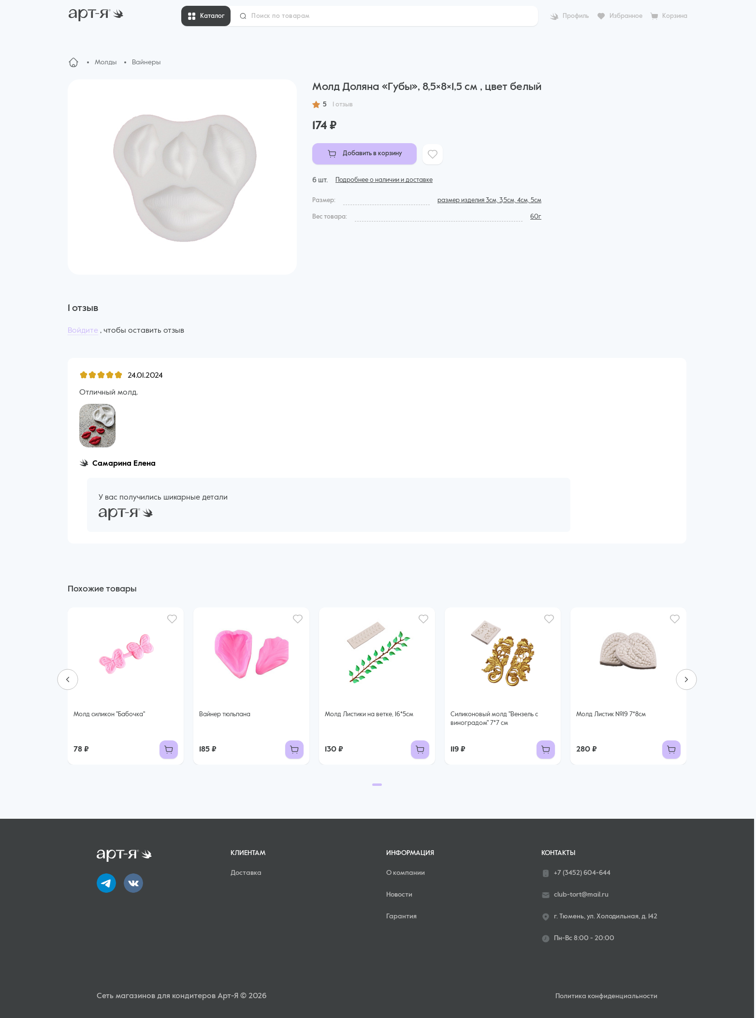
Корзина (674, 16)
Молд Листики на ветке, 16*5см (369, 714)
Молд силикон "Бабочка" (109, 714)
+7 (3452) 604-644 (576, 873)
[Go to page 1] (377, 784)
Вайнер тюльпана (224, 714)
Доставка (246, 873)
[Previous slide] (67, 679)
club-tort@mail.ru (575, 895)
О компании (405, 873)
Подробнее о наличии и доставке (384, 180)
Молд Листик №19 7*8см (611, 714)
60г (535, 217)
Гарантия (401, 916)
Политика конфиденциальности (606, 996)
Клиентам (248, 853)
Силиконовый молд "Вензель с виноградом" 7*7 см (494, 718)
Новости (399, 894)
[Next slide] (686, 679)
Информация (410, 853)
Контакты (558, 853)
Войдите (83, 331)
